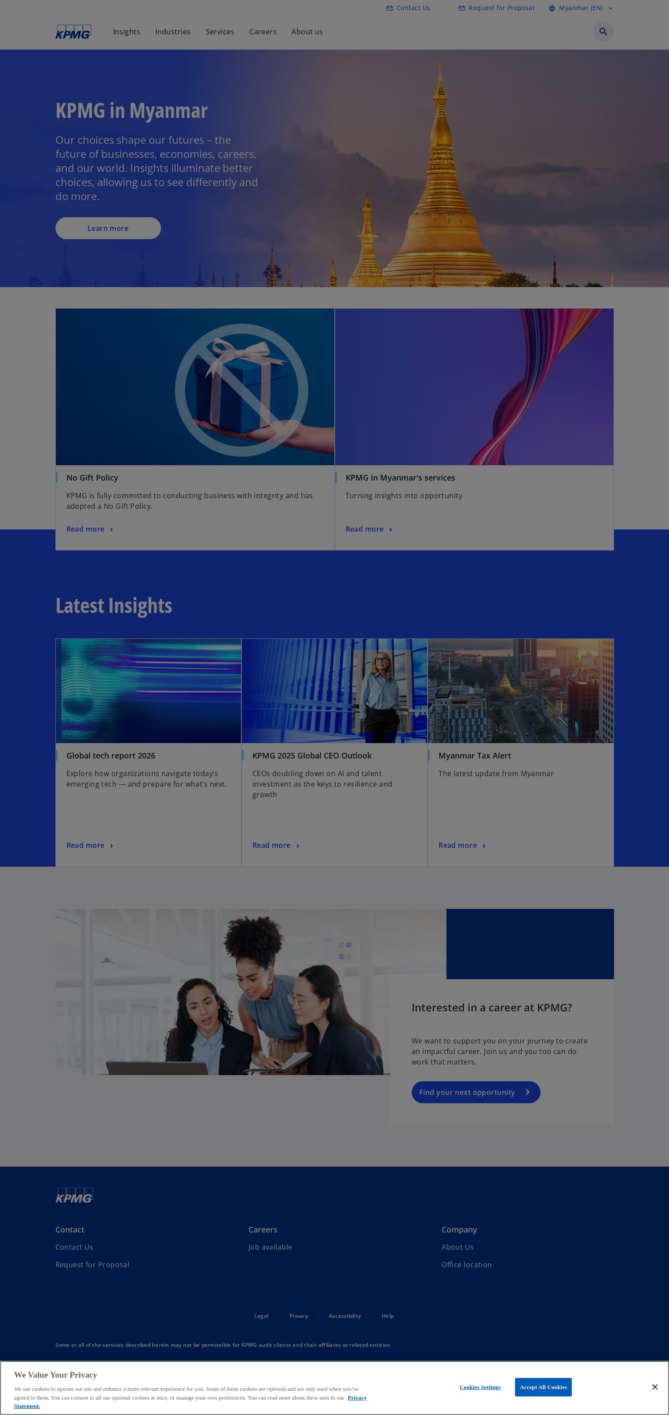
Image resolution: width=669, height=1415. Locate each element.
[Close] (655, 1387)
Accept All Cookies (543, 1387)
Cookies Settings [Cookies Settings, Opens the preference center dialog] (480, 1387)
